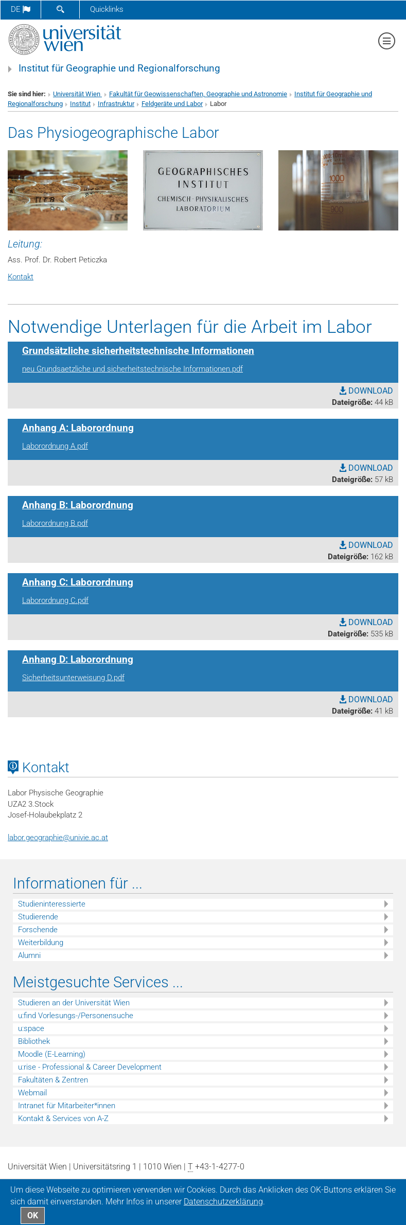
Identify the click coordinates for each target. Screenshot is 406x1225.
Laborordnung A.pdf (55, 446)
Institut (80, 104)
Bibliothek (34, 1041)
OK (32, 1215)
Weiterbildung (40, 942)
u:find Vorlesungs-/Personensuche (75, 1015)
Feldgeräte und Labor (172, 104)
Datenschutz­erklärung (223, 1201)
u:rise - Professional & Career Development (90, 1067)
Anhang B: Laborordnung (77, 505)
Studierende (38, 916)
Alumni (29, 955)
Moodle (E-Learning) (51, 1054)
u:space (31, 1028)
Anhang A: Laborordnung (78, 428)
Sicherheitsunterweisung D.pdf (73, 677)
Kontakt (20, 276)
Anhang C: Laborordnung (77, 582)
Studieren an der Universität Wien (74, 1002)
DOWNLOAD (366, 391)
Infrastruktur (116, 104)
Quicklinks (106, 9)
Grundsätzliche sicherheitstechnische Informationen (138, 351)
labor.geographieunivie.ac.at (58, 837)
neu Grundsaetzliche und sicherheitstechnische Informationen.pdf (132, 369)
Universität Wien (77, 94)
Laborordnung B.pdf (55, 523)
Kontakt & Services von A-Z (63, 1118)
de (20, 9)
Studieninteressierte (51, 904)
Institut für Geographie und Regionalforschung (119, 68)
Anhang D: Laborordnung (77, 659)
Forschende (38, 929)
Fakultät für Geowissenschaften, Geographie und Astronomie (198, 94)
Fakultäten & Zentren (53, 1080)
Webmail (32, 1092)
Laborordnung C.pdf (55, 600)
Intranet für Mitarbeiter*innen (66, 1105)
